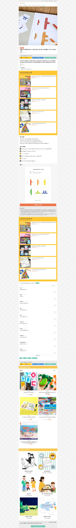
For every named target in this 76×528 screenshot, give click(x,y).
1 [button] (34, 46)
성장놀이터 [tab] (25, 5)
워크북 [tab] (30, 5)
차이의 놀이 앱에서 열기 (38, 526)
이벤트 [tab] (34, 5)
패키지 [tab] (21, 5)
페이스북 (36, 57)
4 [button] (39, 46)
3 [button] (38, 46)
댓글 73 (21, 52)
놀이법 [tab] (43, 5)
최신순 (55, 285)
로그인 (37, 283)
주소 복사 (50, 57)
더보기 (54, 370)
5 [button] (41, 46)
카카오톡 (24, 57)
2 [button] (36, 46)
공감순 (53, 285)
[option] (38, 26)
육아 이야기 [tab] (38, 5)
